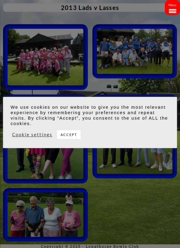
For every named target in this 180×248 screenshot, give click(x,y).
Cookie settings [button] (32, 134)
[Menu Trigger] (172, 7)
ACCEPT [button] (69, 135)
